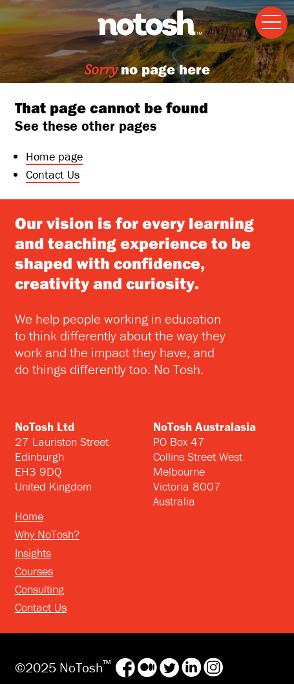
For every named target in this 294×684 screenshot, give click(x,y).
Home (29, 516)
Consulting (39, 589)
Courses (34, 571)
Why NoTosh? (47, 534)
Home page (54, 156)
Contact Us (52, 174)
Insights (33, 553)
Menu (268, 12)
